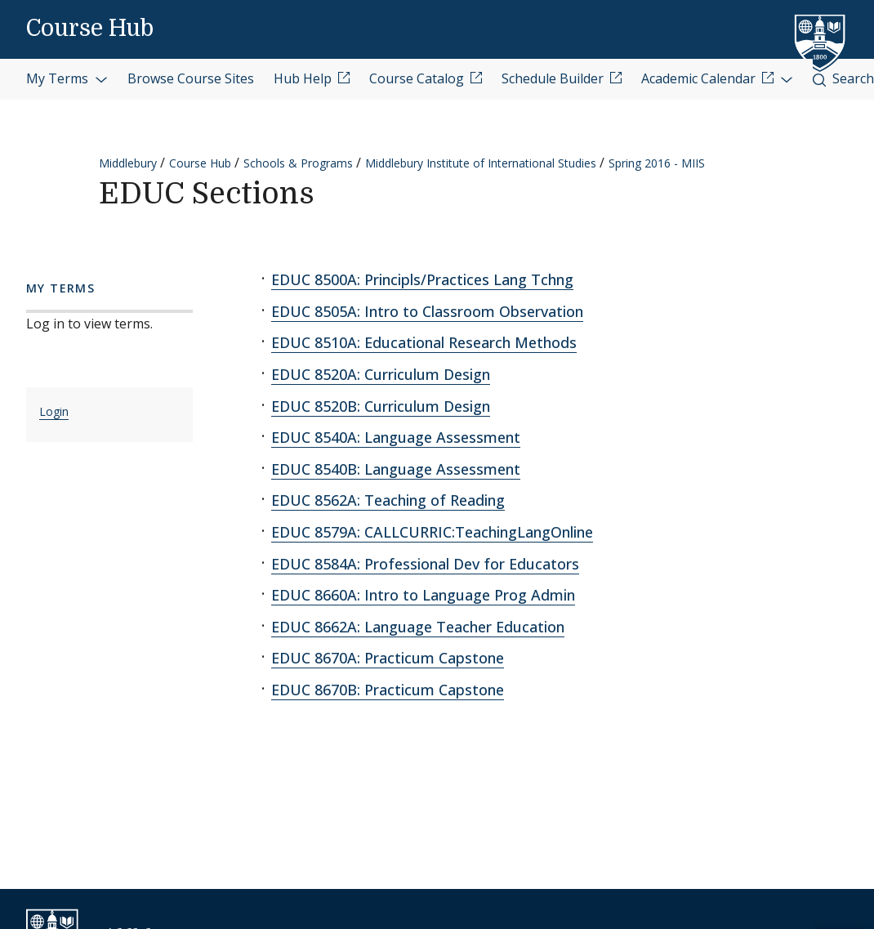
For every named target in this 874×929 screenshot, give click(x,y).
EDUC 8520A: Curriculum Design (380, 374)
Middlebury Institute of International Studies (480, 163)
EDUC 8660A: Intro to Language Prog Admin (423, 595)
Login (54, 411)
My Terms (67, 78)
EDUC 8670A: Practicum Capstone (387, 658)
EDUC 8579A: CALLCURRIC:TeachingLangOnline (432, 532)
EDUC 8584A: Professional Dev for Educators (425, 564)
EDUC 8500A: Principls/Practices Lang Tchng (422, 279)
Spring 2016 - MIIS (657, 163)
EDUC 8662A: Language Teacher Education (417, 626)
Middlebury (128, 163)
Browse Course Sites (190, 78)
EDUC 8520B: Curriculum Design (380, 406)
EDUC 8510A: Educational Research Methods (424, 342)
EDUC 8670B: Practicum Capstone (387, 689)
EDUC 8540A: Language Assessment (395, 437)
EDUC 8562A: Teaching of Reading (388, 500)
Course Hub (90, 29)
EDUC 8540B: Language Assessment (395, 469)
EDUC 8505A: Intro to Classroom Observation (427, 311)
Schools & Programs (298, 163)
